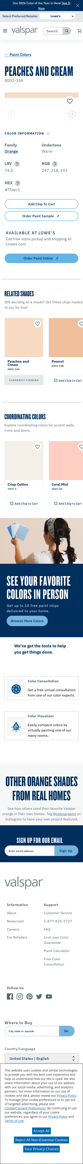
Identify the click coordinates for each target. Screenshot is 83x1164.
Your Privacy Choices (42, 1149)
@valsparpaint (64, 814)
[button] (5, 31)
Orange (11, 151)
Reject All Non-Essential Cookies (41, 1139)
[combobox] (52, 31)
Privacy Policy (66, 1095)
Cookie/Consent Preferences (25, 1108)
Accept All (41, 1130)
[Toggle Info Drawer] (48, 133)
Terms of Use (14, 1121)
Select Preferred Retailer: (20, 16)
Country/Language (20, 1049)
